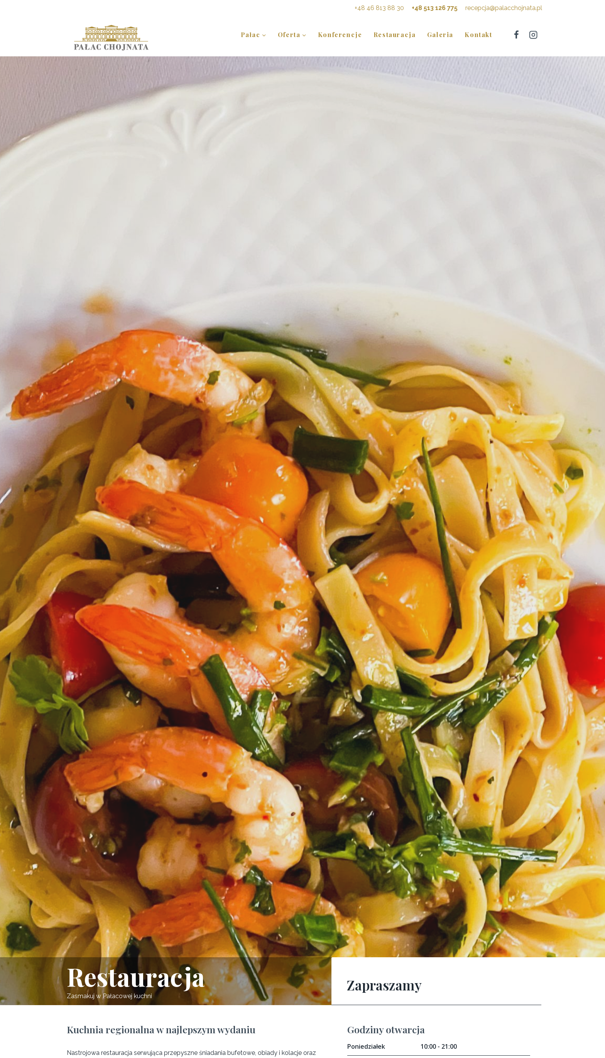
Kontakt (478, 34)
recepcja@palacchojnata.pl (503, 8)
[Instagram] (533, 34)
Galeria (440, 34)
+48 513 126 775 (435, 8)
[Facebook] (516, 34)
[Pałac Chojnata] (111, 37)
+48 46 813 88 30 (379, 8)
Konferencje (340, 34)
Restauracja (394, 34)
